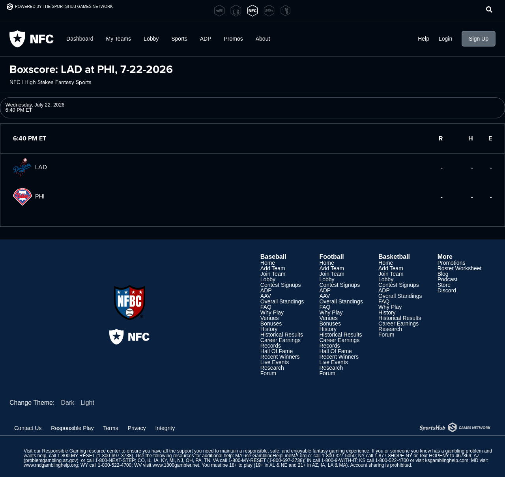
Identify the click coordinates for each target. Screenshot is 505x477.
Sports (179, 39)
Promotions (452, 263)
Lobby (151, 39)
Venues (269, 318)
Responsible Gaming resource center (81, 451)
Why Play (272, 312)
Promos (233, 39)
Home (267, 263)
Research (272, 368)
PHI (29, 196)
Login (445, 38)
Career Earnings (280, 340)
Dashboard (80, 39)
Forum (268, 373)
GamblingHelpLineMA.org (279, 455)
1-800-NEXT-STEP (115, 460)
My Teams (118, 39)
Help (423, 38)
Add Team (272, 268)
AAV (265, 296)
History (269, 329)
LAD (30, 167)
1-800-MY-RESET (76, 455)
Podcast (448, 279)
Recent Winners (280, 357)
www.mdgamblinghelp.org (51, 465)
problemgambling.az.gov (51, 460)
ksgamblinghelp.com (446, 460)
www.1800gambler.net (176, 465)
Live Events (274, 362)
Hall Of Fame (276, 351)
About (263, 39)
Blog (443, 274)
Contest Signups (280, 285)
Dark (67, 402)
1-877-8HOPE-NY (393, 455)
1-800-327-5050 (338, 455)
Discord (447, 290)
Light (87, 402)
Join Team (273, 274)
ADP (205, 39)
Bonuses (271, 323)
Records (270, 345)
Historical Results (281, 334)
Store (444, 285)
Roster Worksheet (460, 268)
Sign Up (478, 39)
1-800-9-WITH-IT (338, 460)
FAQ (265, 307)
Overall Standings (282, 301)
